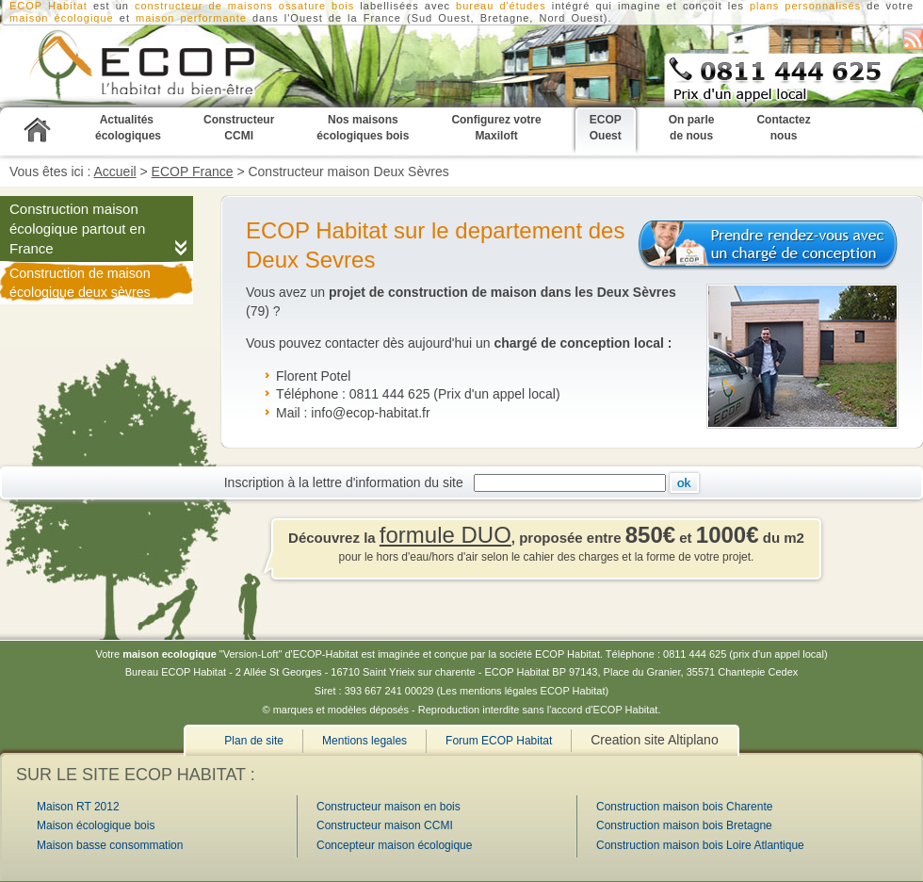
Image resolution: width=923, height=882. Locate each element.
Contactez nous (783, 127)
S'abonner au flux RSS (913, 39)
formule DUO (445, 534)
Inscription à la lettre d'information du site (347, 481)
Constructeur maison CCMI (384, 825)
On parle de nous (692, 127)
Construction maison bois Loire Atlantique (700, 845)
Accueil (115, 171)
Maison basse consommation (110, 845)
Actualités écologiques (128, 127)
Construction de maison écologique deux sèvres (80, 283)
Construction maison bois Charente (684, 806)
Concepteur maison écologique (394, 845)
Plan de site (253, 740)
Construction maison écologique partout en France (77, 228)
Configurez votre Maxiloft (496, 127)
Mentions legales (364, 740)
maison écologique (61, 18)
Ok (684, 483)
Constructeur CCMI (238, 127)
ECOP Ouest (606, 127)
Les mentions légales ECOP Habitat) (524, 690)
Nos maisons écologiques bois (362, 127)
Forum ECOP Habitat (498, 740)
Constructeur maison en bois (388, 806)
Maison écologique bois (95, 825)
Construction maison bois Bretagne (684, 825)
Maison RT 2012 (78, 806)
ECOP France (193, 171)
